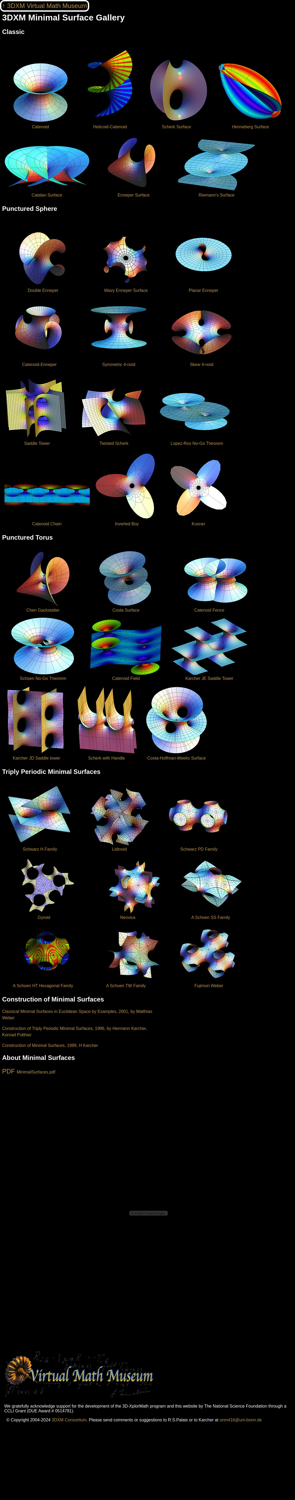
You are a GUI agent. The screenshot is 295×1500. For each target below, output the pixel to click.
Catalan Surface (47, 192)
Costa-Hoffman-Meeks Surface (176, 755)
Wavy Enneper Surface (125, 288)
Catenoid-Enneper (39, 362)
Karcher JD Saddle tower (36, 755)
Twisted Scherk (113, 441)
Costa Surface (125, 607)
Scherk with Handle (106, 755)
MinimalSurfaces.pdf (36, 1072)
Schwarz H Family (40, 846)
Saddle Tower (37, 441)
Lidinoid (119, 846)
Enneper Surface (133, 192)
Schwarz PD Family (198, 846)
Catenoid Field (125, 676)
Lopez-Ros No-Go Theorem (196, 441)
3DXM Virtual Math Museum (47, 5)
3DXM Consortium (69, 1420)
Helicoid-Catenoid (110, 124)
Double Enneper (43, 288)
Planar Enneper (203, 288)
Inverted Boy (126, 521)
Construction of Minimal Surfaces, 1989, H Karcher (50, 1045)
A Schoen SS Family (210, 915)
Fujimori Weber (208, 983)
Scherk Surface (176, 124)
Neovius (127, 915)
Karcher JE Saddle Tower (209, 676)
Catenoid (40, 124)
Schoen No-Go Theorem (43, 676)
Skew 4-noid (201, 362)
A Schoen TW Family (125, 983)
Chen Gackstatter (43, 607)
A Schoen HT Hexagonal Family (43, 983)
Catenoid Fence (209, 607)
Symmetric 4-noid (118, 362)
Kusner (198, 521)
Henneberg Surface (250, 124)
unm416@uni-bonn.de (241, 1420)
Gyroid (44, 915)
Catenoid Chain (47, 521)
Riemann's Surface (216, 192)
